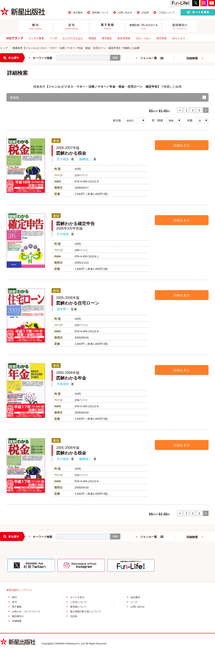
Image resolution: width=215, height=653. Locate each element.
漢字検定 (107, 38)
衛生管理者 (123, 38)
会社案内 (78, 12)
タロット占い (143, 38)
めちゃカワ (178, 38)
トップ (4, 48)
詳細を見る (182, 145)
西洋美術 (162, 38)
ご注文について (166, 12)
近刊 (14, 602)
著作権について (100, 12)
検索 (115, 57)
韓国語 (92, 38)
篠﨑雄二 (85, 159)
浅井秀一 (63, 309)
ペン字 (53, 38)
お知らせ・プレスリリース (26, 611)
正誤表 (145, 12)
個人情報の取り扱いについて (85, 611)
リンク (134, 602)
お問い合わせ (125, 12)
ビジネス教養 (36, 38)
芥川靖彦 (63, 159)
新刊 (14, 597)
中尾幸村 (63, 384)
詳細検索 (192, 58)
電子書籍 (17, 607)
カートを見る (77, 597)
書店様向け (18, 616)
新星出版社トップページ (19, 590)
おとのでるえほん (73, 38)
